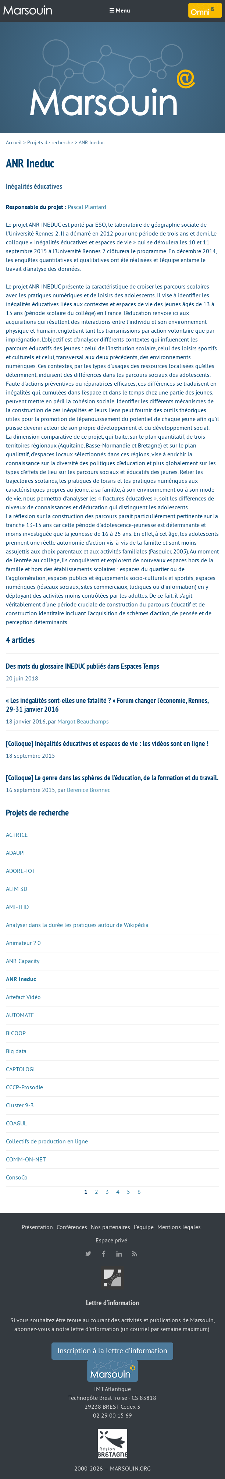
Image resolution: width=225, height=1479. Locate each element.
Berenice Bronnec (88, 790)
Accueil (14, 142)
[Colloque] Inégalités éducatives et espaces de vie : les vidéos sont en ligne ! (107, 743)
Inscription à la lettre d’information (112, 1351)
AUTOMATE (20, 1015)
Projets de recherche (50, 142)
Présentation (37, 1227)
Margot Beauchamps (83, 721)
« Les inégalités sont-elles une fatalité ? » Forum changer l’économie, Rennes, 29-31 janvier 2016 (107, 705)
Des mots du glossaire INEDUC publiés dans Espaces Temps (82, 666)
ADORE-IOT (20, 871)
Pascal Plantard (87, 207)
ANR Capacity (22, 961)
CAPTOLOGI (20, 1069)
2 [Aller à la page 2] (96, 1192)
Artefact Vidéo (23, 997)
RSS (134, 1253)
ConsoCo (17, 1177)
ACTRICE (17, 835)
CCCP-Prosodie (24, 1087)
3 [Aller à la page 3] (107, 1192)
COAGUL (16, 1123)
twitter (88, 1253)
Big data (16, 1051)
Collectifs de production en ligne (47, 1141)
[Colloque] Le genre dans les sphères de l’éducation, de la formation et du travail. (112, 777)
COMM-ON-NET (26, 1159)
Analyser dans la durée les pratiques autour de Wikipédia (77, 925)
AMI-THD (17, 907)
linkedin (119, 1253)
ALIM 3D (16, 889)
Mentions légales (179, 1227)
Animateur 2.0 (23, 943)
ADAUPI (15, 853)
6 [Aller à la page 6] (139, 1192)
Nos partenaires (110, 1227)
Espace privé (111, 1240)
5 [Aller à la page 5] (128, 1192)
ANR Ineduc (21, 979)
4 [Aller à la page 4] (117, 1192)
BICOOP (16, 1033)
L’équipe (144, 1227)
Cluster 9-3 (20, 1105)
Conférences (72, 1227)
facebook (104, 1253)
